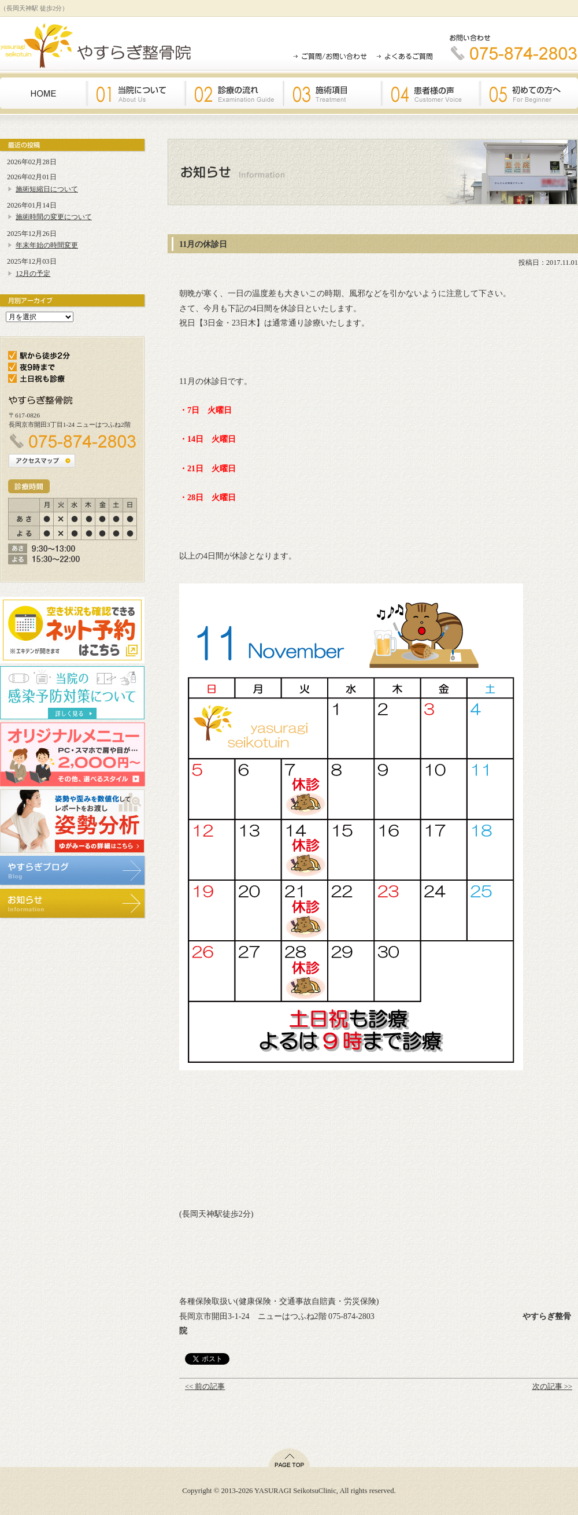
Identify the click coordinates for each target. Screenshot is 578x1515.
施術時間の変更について (54, 217)
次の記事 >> (552, 1387)
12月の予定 (33, 273)
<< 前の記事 (205, 1387)
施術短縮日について (47, 189)
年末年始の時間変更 (47, 245)
